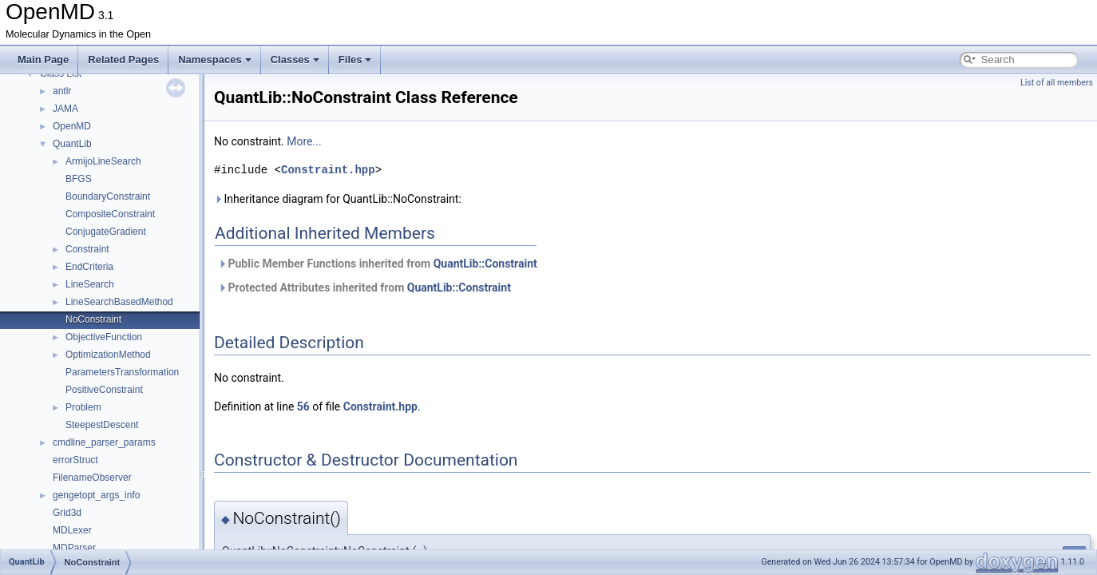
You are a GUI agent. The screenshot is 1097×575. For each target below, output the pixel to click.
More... (304, 141)
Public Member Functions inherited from (377, 263)
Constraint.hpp (328, 169)
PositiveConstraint (104, 389)
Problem (83, 407)
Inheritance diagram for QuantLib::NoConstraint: (337, 198)
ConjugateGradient (105, 231)
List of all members (1056, 82)
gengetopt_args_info (96, 495)
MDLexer (72, 530)
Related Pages (123, 59)
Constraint (87, 249)
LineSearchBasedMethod (119, 301)
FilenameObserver (92, 477)
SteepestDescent (101, 424)
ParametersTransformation (122, 372)
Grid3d (67, 512)
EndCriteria (89, 266)
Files (355, 59)
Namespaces (214, 59)
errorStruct (75, 460)
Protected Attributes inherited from (364, 287)
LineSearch (89, 284)
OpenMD (72, 126)
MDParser (74, 547)
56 (303, 406)
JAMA (65, 108)
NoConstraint (93, 319)
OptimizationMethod (108, 354)
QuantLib (72, 143)
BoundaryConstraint (107, 196)
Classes (295, 59)
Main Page (43, 59)
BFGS (78, 178)
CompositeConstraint (110, 214)
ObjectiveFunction (103, 337)
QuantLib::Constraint (485, 263)
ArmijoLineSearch (103, 161)
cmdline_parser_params (104, 442)
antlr (62, 91)
